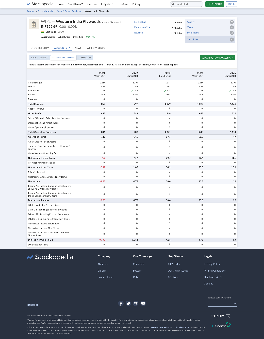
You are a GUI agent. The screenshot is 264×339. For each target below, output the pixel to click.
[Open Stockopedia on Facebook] (121, 303)
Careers (102, 270)
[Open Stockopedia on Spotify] (135, 303)
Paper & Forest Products (69, 11)
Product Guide (106, 276)
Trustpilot (32, 304)
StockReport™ (40, 48)
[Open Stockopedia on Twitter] (128, 303)
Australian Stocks (178, 270)
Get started (214, 4)
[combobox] (186, 4)
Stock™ (193, 39)
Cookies (208, 283)
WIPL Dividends (96, 48)
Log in (231, 4)
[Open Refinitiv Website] (224, 316)
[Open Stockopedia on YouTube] (143, 303)
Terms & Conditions (215, 270)
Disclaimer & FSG (213, 276)
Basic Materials (45, 11)
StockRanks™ (75, 4)
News (78, 48)
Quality (190, 22)
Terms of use (157, 327)
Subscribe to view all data (217, 57)
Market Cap (140, 22)
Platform (92, 4)
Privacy (167, 327)
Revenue (138, 32)
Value (190, 27)
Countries (138, 263)
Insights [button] (108, 4)
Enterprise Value (142, 27)
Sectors (30, 11)
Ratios (136, 276)
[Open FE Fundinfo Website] (224, 325)
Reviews (123, 4)
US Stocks (173, 276)
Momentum (193, 32)
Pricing (136, 4)
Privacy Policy (212, 263)
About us (103, 263)
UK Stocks (174, 263)
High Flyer (90, 36)
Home (60, 4)
